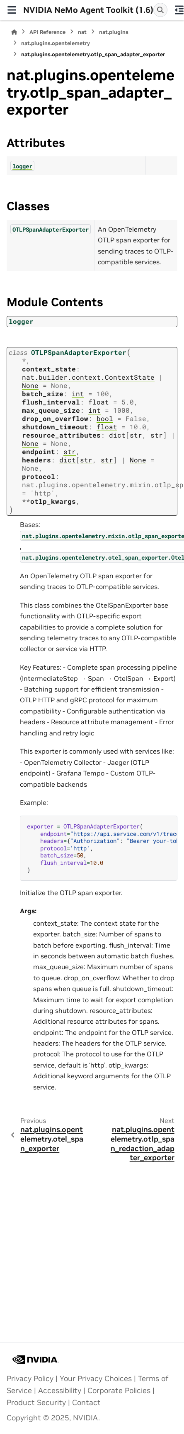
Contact (86, 1402)
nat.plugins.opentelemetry (55, 43)
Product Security (36, 1402)
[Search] (160, 10)
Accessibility (59, 1390)
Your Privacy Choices (96, 1378)
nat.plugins (113, 32)
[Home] (14, 32)
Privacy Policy (30, 1378)
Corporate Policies (118, 1390)
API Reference (47, 32)
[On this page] (179, 10)
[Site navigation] (12, 10)
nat (82, 32)
